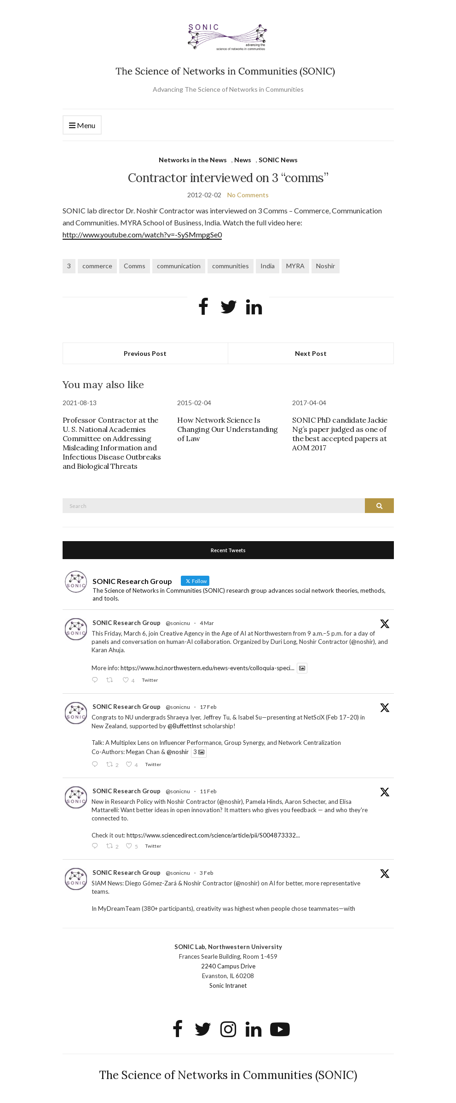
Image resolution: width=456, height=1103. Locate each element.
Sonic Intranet (228, 985)
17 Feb (208, 706)
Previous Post (145, 353)
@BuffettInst (184, 726)
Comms (134, 266)
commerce (97, 266)
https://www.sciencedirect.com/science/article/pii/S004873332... (213, 835)
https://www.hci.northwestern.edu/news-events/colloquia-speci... (207, 668)
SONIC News (278, 160)
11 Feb (208, 791)
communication (179, 266)
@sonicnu (178, 622)
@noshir (178, 752)
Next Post (311, 353)
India (267, 266)
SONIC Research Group (126, 622)
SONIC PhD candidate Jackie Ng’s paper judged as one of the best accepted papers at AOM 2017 (339, 433)
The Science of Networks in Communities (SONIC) (228, 1075)
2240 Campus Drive (228, 966)
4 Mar (207, 622)
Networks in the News (193, 160)
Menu (82, 125)
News (242, 160)
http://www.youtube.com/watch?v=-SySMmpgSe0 (142, 234)
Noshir (325, 266)
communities (230, 266)
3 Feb (206, 872)
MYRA (295, 266)
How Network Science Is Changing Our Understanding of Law (227, 429)
